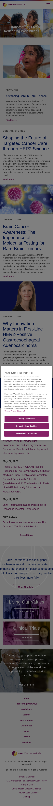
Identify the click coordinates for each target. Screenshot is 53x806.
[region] (26, 403)
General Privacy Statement (14, 411)
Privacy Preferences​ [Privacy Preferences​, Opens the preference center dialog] (26, 418)
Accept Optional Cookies (26, 433)
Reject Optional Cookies (26, 426)
